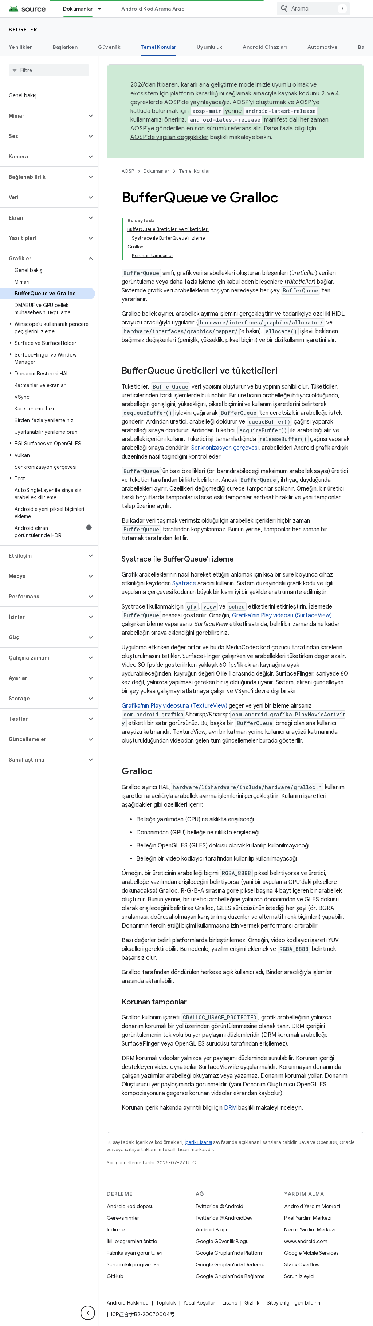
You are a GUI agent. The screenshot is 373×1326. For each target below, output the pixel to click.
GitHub (115, 1276)
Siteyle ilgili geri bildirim (294, 1303)
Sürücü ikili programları (133, 1264)
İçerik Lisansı (198, 1142)
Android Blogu (212, 1229)
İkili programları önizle (132, 1241)
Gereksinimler (123, 1218)
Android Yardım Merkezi (312, 1206)
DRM (230, 1107)
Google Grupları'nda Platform (230, 1253)
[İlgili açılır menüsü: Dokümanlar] (103, 8)
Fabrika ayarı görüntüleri (134, 1253)
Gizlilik (251, 1303)
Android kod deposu (130, 1206)
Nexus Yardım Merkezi (309, 1229)
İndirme (116, 1229)
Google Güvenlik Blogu (222, 1241)
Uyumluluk (209, 47)
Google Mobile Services (311, 1253)
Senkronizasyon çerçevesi (225, 448)
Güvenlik (109, 47)
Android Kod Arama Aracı (153, 8)
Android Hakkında (128, 1303)
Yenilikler (20, 47)
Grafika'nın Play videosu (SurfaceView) (282, 615)
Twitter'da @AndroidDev (224, 1218)
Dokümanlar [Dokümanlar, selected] (78, 8)
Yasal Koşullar (199, 1303)
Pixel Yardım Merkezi (307, 1218)
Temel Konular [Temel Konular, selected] (158, 47)
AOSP (128, 171)
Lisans (230, 1303)
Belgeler (23, 29)
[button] (43, 116)
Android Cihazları (265, 47)
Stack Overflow (302, 1264)
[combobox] (313, 8)
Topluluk (166, 1303)
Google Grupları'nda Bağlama (230, 1276)
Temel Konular (194, 171)
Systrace (184, 583)
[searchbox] (49, 70)
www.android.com (305, 1241)
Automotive (322, 47)
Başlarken (65, 47)
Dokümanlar (156, 171)
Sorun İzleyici (299, 1276)
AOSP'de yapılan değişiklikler (169, 137)
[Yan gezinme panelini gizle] (88, 1313)
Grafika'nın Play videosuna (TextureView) (174, 705)
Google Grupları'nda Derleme (230, 1264)
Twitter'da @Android (219, 1206)
